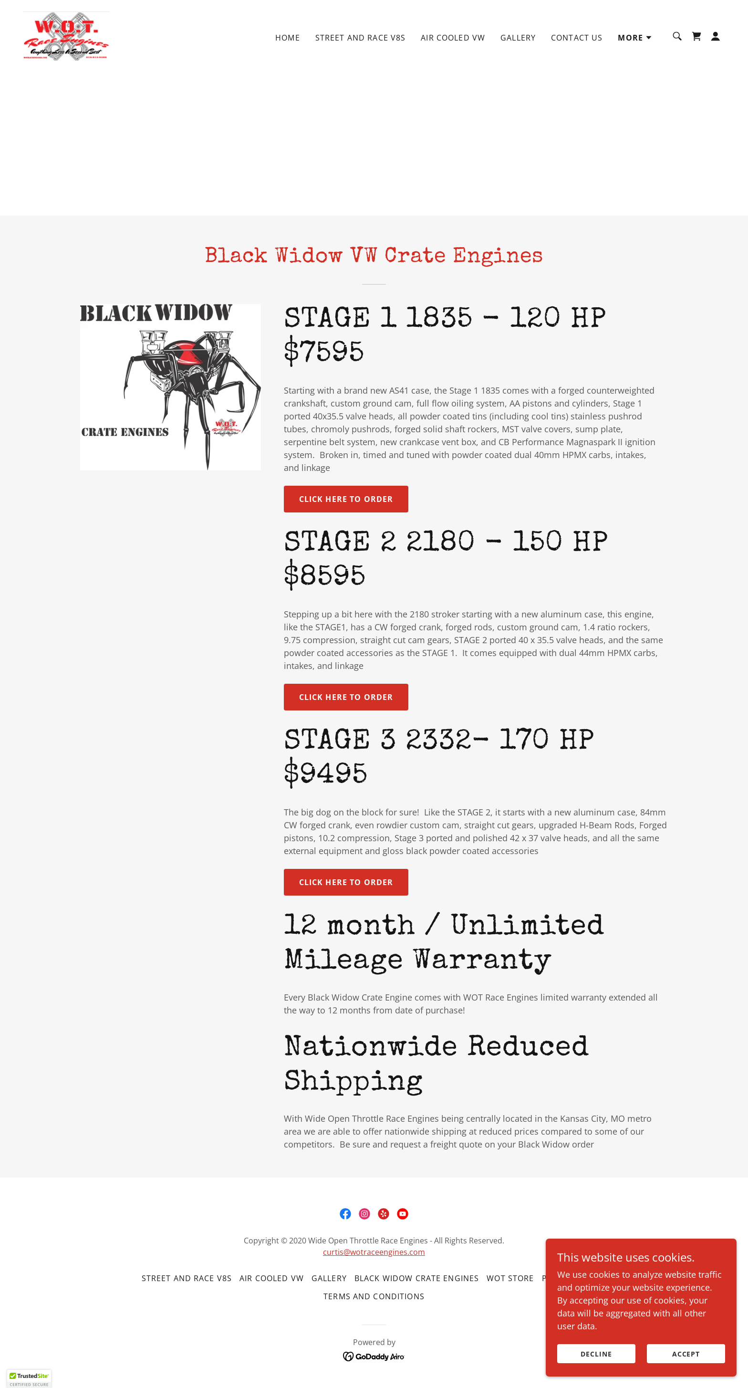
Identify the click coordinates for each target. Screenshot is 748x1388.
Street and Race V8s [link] (360, 37)
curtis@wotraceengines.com (374, 1252)
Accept (686, 1353)
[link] (66, 35)
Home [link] (287, 37)
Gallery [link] (518, 37)
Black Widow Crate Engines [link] (416, 1278)
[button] (635, 37)
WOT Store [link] (510, 1278)
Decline (596, 1353)
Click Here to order (346, 697)
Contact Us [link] (577, 37)
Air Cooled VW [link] (453, 37)
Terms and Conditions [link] (374, 1296)
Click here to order (346, 499)
